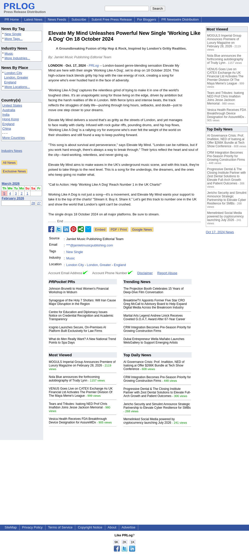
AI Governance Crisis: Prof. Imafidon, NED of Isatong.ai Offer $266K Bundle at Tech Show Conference (153, 365)
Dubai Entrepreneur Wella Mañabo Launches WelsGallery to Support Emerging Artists (153, 340)
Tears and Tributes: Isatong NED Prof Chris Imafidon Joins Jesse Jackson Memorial (78, 405)
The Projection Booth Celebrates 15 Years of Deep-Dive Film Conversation (153, 290)
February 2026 (13, 198)
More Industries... (17, 58)
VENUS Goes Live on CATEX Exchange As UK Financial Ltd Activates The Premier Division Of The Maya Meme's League (81, 392)
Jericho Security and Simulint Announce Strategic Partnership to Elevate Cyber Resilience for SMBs (157, 405)
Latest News (33, 19)
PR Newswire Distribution (180, 19)
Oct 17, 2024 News (220, 232)
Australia (8, 110)
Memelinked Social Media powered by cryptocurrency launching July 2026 (149, 420)
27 (39, 203)
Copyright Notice (90, 527)
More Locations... (17, 87)
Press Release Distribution (25, 10)
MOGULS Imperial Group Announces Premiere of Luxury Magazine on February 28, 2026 (82, 363)
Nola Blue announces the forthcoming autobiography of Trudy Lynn (74, 378)
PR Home (12, 19)
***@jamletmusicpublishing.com (89, 245)
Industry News (11, 151)
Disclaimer (145, 273)
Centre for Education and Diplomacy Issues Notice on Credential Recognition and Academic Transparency (81, 315)
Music (9, 53)
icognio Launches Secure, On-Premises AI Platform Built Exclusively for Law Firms (77, 329)
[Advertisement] (124, 475)
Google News (142, 229)
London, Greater (16, 77)
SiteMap (11, 527)
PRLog (94, 65)
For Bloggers (146, 19)
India (5, 114)
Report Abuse (167, 273)
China (6, 128)
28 (33, 203)
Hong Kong (10, 119)
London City (13, 73)
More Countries (13, 138)
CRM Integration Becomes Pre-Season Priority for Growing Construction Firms (157, 329)
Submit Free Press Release (111, 19)
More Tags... (14, 39)
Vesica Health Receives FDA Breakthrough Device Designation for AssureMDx (78, 420)
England (10, 82)
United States (12, 105)
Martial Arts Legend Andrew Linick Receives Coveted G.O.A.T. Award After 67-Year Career (154, 317)
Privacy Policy (32, 527)
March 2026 (11, 183)
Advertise (128, 527)
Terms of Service (60, 527)
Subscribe (78, 19)
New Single (13, 34)
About (112, 527)
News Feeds (57, 19)
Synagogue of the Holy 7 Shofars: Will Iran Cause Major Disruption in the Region (82, 302)
